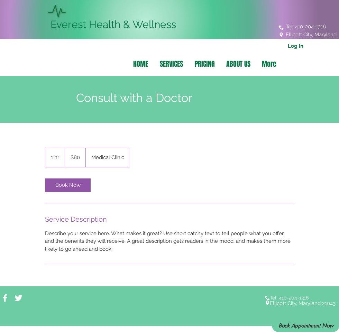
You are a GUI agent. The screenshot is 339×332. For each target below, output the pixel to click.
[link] (68, 185)
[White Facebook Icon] (5, 298)
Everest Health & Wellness (112, 24)
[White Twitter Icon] (18, 298)
